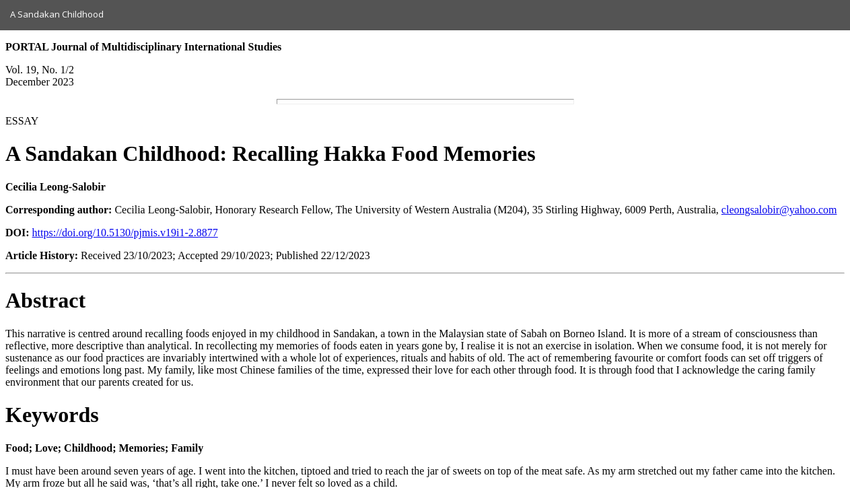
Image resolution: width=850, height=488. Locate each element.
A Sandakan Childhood (57, 14)
